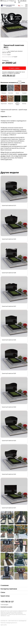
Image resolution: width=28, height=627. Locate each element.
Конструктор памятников (9, 589)
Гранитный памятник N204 (9, 407)
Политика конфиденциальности (9, 622)
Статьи (3, 592)
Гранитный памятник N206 (9, 340)
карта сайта (4, 624)
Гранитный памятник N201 (9, 507)
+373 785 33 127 (8, 75)
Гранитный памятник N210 (9, 205)
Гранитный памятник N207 (9, 306)
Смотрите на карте (6, 607)
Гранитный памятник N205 (9, 373)
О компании (5, 585)
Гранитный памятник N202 (9, 474)
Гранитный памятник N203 (9, 440)
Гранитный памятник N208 (9, 272)
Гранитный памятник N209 (9, 239)
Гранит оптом (5, 596)
